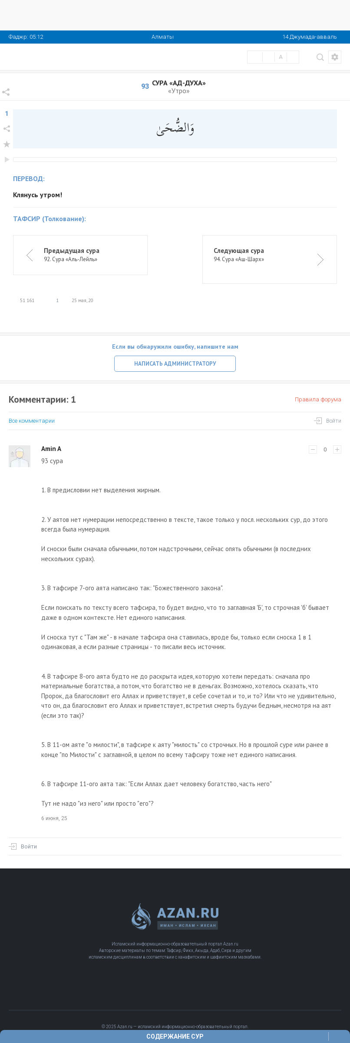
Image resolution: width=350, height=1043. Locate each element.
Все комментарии (32, 420)
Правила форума (318, 399)
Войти (333, 420)
